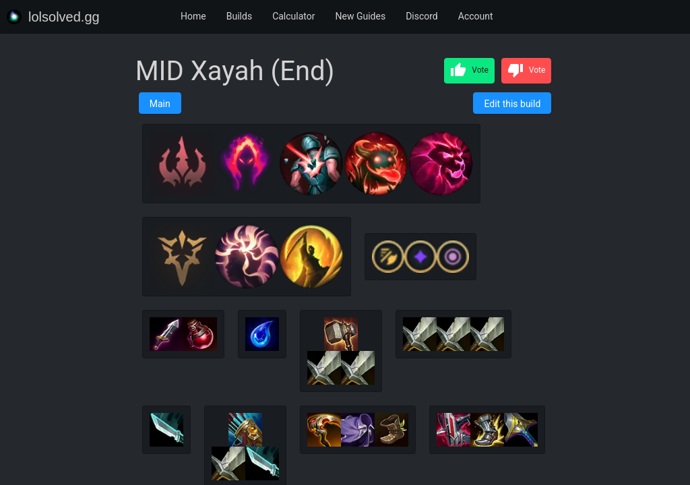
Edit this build (512, 103)
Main (160, 103)
